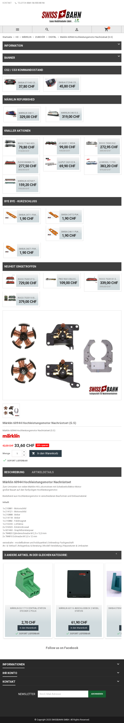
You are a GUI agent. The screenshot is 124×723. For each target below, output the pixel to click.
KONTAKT (7, 3)
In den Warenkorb (45, 453)
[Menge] (17, 453)
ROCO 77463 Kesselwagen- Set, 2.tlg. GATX (27, 143)
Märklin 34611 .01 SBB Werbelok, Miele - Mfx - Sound (28, 113)
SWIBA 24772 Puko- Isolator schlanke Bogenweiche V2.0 (70, 215)
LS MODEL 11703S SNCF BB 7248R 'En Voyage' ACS (108, 162)
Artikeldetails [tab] (43, 472)
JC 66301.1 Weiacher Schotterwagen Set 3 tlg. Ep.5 (68, 143)
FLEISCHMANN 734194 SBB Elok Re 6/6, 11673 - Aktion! (27, 162)
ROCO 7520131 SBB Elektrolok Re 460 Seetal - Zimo (108, 279)
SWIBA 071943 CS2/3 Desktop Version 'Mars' (27, 83)
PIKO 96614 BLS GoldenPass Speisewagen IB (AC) (68, 279)
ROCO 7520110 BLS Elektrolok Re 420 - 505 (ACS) (27, 298)
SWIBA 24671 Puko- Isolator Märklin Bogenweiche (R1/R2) (28, 249)
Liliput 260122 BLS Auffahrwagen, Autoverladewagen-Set (68, 162)
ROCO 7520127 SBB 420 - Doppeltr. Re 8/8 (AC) (27, 279)
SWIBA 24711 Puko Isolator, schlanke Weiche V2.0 (28, 215)
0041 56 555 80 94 (35, 3)
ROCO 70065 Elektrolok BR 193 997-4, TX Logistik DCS (108, 143)
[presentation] (64, 706)
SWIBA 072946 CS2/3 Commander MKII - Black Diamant (68, 82)
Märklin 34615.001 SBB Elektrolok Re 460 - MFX (70, 113)
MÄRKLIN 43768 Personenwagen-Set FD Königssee (27, 181)
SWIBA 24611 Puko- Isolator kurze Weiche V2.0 (70, 232)
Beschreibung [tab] (14, 472)
